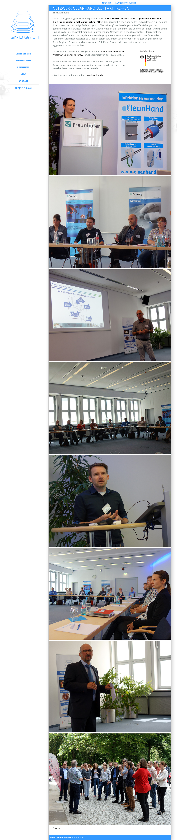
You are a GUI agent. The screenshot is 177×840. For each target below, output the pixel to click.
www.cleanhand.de (95, 75)
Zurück (56, 827)
